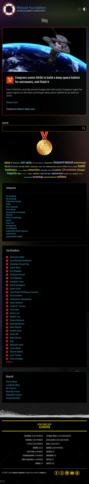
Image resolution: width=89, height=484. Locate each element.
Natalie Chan (16, 330)
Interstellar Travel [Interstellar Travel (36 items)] (45, 170)
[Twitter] (62, 473)
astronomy (11, 233)
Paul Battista (16, 278)
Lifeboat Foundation (18, 472)
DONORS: (36, 448)
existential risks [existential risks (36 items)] (51, 167)
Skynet (9, 215)
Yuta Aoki (14, 309)
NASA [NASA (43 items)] (19, 174)
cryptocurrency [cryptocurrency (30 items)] (34, 167)
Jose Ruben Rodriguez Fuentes (24, 292)
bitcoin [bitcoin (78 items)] (7, 166)
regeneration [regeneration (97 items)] (57, 173)
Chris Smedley (16, 359)
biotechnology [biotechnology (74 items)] (80, 163)
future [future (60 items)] (64, 166)
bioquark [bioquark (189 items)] (58, 162)
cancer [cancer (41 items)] (27, 167)
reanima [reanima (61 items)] (36, 173)
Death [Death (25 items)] (44, 167)
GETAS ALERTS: (51, 440)
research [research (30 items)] (66, 174)
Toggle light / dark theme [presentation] (84, 9)
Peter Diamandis (13, 201)
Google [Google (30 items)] (75, 167)
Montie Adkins (16, 351)
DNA (8, 204)
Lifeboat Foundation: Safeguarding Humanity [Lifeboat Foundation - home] (38, 9)
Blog (44, 21)
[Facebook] (57, 473)
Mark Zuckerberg (13, 217)
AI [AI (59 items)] (11, 163)
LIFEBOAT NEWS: (51, 436)
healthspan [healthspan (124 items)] (11, 170)
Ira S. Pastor (15, 355)
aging (8, 220)
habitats (27, 109)
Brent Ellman (16, 338)
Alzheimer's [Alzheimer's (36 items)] (16, 163)
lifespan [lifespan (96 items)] (81, 170)
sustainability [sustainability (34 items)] (28, 177)
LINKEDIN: (28, 440)
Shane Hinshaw (17, 320)
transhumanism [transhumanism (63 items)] (50, 177)
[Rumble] (77, 473)
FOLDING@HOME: (28, 455)
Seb (11, 341)
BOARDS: (49, 448)
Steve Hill (14, 334)
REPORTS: (49, 452)
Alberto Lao (15, 316)
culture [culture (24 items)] (40, 167)
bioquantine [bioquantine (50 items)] (48, 163)
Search (83, 128)
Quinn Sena (15, 267)
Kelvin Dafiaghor (17, 285)
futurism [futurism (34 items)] (70, 167)
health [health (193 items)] (81, 166)
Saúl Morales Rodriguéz (21, 260)
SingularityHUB (13, 398)
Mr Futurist (11, 388)
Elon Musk (11, 209)
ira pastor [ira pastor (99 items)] (56, 170)
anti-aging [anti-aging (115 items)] (26, 162)
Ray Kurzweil (12, 207)
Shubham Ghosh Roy (19, 264)
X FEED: (29, 444)
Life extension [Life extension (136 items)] (69, 170)
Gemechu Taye (16, 281)
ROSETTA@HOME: (28, 459)
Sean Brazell (15, 327)
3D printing (11, 196)
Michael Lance (16, 345)
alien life (10, 223)
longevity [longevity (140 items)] (12, 173)
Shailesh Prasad (17, 274)
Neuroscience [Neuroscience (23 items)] (24, 174)
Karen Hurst (15, 288)
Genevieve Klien (17, 257)
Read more (12, 102)
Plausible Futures (14, 395)
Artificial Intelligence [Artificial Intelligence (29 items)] (38, 163)
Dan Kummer (16, 295)
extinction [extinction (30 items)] (59, 167)
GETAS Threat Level (44, 426)
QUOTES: (49, 463)
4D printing (11, 199)
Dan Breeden (16, 271)
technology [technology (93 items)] (38, 177)
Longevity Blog (13, 385)
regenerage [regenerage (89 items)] (45, 173)
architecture (11, 228)
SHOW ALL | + (10, 362)
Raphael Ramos (17, 323)
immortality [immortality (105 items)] (34, 170)
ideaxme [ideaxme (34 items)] (25, 170)
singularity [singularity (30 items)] (75, 174)
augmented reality (14, 236)
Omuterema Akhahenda (20, 299)
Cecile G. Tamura (17, 306)
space (33, 109)
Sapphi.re (43, 472)
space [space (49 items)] (81, 174)
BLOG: (48, 444)
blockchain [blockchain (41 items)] (14, 167)
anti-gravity (11, 225)
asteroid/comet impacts (17, 231)
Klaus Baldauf (18, 109)
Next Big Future (13, 391)
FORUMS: (38, 463)
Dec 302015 (10, 80)
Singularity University (15, 212)
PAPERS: (49, 459)
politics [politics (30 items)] (30, 174)
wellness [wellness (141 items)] (61, 177)
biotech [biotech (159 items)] (69, 162)
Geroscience (11, 381)
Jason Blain (15, 348)
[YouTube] (72, 473)
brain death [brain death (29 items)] (22, 167)
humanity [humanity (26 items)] (19, 170)
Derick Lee (14, 313)
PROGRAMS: (50, 455)
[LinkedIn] (67, 473)
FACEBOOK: (27, 436)
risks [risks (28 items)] (70, 174)
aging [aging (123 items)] (7, 162)
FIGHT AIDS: (31, 452)
